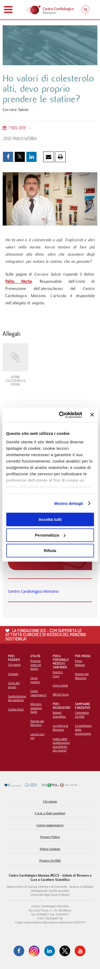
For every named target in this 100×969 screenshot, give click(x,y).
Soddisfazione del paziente (17, 698)
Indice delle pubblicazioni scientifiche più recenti (61, 745)
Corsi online (60, 685)
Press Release (80, 663)
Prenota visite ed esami (35, 664)
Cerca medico (35, 680)
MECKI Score (61, 694)
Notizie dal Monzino (37, 723)
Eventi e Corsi (58, 674)
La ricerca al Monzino (60, 727)
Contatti (13, 674)
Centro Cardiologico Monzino (33, 591)
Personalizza (50, 535)
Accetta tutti (50, 519)
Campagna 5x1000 (82, 714)
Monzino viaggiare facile (36, 708)
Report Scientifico (59, 714)
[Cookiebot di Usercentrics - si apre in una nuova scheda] (61, 414)
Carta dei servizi (14, 685)
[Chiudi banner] (92, 415)
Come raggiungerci (38, 693)
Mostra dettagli (68, 503)
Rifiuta (50, 550)
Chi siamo (14, 665)
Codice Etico (16, 709)
